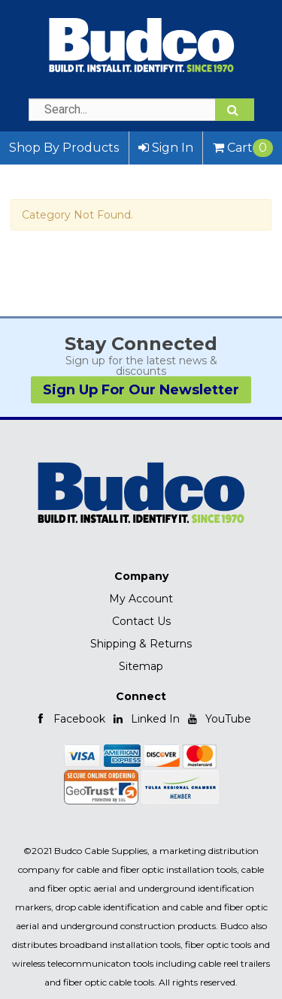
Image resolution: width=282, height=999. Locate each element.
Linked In (146, 719)
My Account (141, 598)
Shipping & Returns (141, 643)
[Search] (234, 109)
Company (141, 576)
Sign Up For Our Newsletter (141, 390)
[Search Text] (141, 109)
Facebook (70, 719)
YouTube (218, 719)
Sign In (165, 147)
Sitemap (141, 666)
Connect (141, 696)
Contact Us (141, 621)
